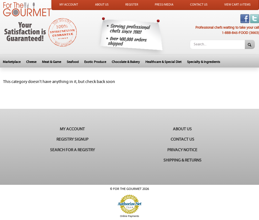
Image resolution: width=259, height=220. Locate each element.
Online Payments (129, 216)
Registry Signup (72, 139)
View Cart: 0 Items (237, 4)
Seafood (73, 62)
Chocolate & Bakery (126, 62)
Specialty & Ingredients (203, 62)
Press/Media (164, 4)
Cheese (31, 62)
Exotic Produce (95, 62)
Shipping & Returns (182, 160)
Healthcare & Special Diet (163, 62)
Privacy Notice (182, 150)
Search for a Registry (72, 150)
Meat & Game (51, 62)
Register (131, 4)
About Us (102, 4)
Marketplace (12, 62)
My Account (68, 4)
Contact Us (199, 4)
